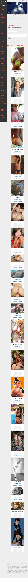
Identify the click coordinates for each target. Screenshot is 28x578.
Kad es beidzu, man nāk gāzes (17, 398)
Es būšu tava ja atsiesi (17, 481)
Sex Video (2, 120)
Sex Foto (2, 118)
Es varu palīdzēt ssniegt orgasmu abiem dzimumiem (17, 263)
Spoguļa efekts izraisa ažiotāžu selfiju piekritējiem (17, 197)
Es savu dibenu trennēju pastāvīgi (17, 149)
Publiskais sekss (2, 83)
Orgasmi (2, 66)
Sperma (2, 107)
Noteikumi (9, 575)
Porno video (3, 79)
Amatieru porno (3, 7)
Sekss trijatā (3, 92)
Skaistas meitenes (2, 98)
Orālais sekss (3, 65)
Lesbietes (2, 53)
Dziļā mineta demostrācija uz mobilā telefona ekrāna (17, 512)
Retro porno (3, 86)
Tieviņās (2, 115)
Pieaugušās (3, 70)
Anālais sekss (3, 9)
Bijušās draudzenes (3, 17)
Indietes (2, 39)
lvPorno (8, 0)
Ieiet (1, 3)
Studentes (2, 113)
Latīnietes (2, 51)
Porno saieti (3, 74)
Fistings (2, 31)
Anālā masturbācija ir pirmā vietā (17, 313)
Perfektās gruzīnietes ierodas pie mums (17, 98)
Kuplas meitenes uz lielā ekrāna (17, 344)
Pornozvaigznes (3, 80)
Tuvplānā (2, 117)
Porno (3, 1)
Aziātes (2, 12)
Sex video (12, 0)
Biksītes (2, 18)
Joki (1, 43)
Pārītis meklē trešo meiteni (17, 495)
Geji (1, 35)
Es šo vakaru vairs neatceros (17, 222)
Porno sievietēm (2, 77)
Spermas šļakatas (2, 110)
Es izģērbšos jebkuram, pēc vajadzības (17, 174)
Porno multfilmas (2, 73)
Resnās (2, 85)
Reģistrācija (3, 5)
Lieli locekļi (2, 56)
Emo (1, 28)
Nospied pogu (17, 371)
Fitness (2, 33)
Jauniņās (2, 41)
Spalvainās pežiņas (2, 106)
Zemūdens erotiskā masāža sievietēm (17, 277)
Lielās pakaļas (3, 55)
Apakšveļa (2, 11)
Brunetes (2, 24)
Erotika (2, 30)
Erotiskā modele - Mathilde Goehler (17, 425)
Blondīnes (2, 22)
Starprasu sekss (3, 112)
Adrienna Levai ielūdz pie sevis (17, 71)
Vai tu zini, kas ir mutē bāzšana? (17, 547)
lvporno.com (14, 563)
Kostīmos (2, 48)
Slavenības (2, 101)
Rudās (2, 88)
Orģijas (2, 68)
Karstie (2, 46)
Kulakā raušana (3, 49)
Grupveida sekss (2, 37)
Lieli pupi (2, 58)
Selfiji (1, 93)
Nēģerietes (2, 63)
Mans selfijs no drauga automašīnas (17, 122)
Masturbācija (3, 60)
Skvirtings (2, 99)
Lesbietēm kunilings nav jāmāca (17, 297)
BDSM (2, 14)
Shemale (2, 95)
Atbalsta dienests (15, 575)
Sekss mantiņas (3, 90)
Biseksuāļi (2, 20)
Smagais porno (3, 103)
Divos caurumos (2, 26)
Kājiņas (2, 44)
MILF (1, 61)
